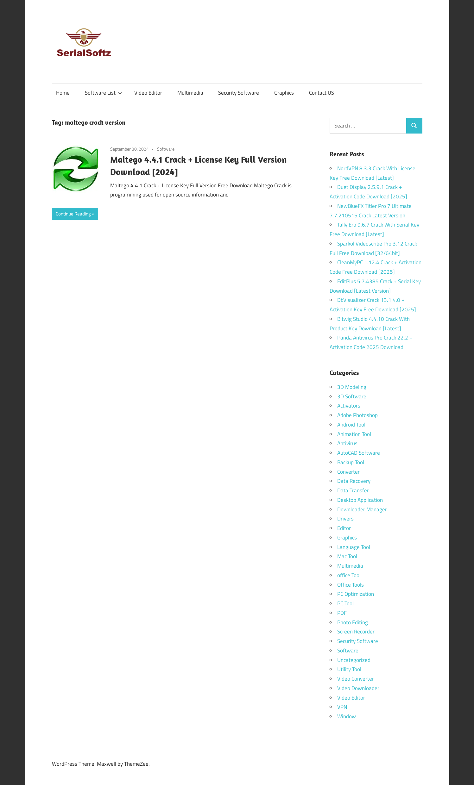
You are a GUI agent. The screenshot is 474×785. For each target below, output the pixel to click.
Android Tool (351, 425)
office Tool (349, 575)
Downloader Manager (362, 509)
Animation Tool (354, 434)
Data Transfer (353, 490)
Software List (103, 93)
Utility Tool (349, 669)
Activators (348, 406)
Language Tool (353, 547)
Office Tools (350, 585)
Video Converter (355, 679)
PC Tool (345, 603)
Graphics (284, 93)
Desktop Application (360, 500)
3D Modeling (351, 387)
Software (165, 149)
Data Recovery (353, 481)
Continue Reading (73, 213)
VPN (342, 707)
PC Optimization (355, 594)
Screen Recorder (356, 631)
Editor (344, 528)
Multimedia (190, 93)
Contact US (321, 93)
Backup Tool (350, 462)
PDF (342, 613)
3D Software (351, 396)
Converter (348, 472)
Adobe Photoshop (357, 415)
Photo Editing (352, 622)
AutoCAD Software (358, 453)
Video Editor (148, 93)
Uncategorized (353, 660)
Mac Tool (347, 556)
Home (63, 93)
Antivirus (347, 443)
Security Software (238, 93)
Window (346, 716)
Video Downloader (358, 688)
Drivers (345, 518)
